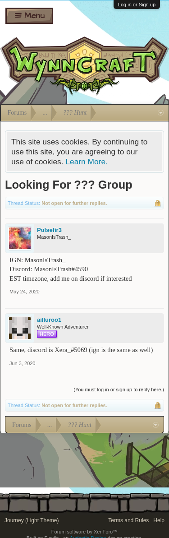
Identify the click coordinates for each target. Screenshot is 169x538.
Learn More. (86, 161)
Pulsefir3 (49, 230)
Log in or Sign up (136, 4)
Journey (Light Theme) (32, 520)
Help (158, 520)
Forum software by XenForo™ (84, 531)
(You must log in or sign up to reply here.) (118, 389)
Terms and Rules (128, 520)
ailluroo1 (49, 319)
